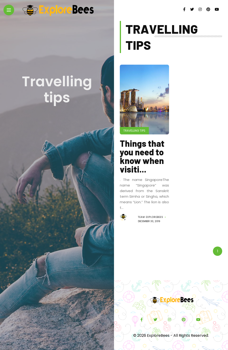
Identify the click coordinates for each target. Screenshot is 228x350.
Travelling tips (134, 131)
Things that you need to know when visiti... (142, 156)
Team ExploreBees (150, 217)
